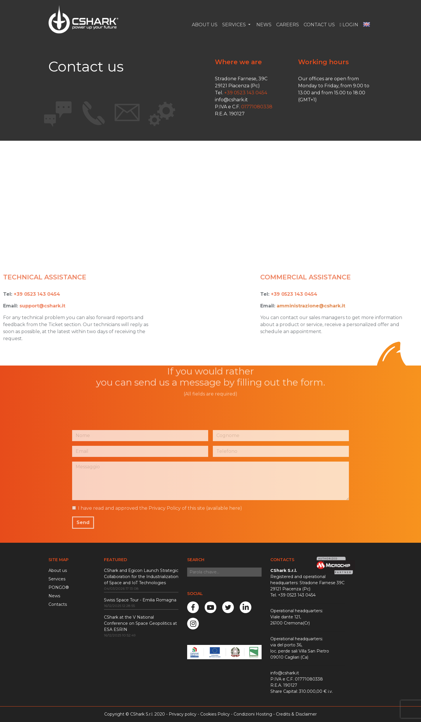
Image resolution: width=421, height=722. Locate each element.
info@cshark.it (231, 99)
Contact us (319, 24)
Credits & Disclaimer (296, 714)
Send (83, 522)
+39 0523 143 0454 (245, 92)
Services (56, 579)
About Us (205, 24)
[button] (367, 25)
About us (57, 570)
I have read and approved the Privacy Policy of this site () (160, 508)
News (263, 24)
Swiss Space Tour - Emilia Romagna (140, 600)
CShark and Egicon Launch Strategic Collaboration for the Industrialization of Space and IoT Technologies (141, 576)
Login (349, 24)
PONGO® (58, 587)
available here (224, 508)
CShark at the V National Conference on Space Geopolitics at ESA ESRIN (140, 623)
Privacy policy (182, 714)
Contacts (57, 604)
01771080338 (256, 106)
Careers (287, 24)
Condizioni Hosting (253, 714)
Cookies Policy (215, 714)
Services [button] (234, 24)
